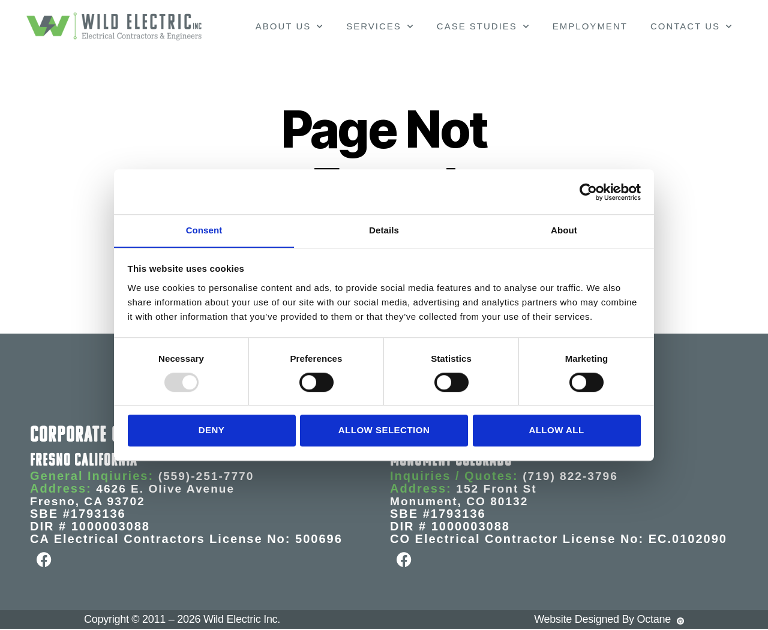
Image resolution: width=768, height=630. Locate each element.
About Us (289, 26)
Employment (590, 26)
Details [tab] (384, 230)
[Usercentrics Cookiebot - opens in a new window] (588, 191)
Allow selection (384, 430)
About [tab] (564, 230)
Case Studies (483, 26)
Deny (212, 430)
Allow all (556, 430)
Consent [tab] (204, 230)
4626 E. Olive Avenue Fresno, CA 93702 (135, 495)
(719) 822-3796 (572, 475)
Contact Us (691, 26)
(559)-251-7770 (208, 475)
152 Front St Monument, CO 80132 (465, 495)
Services (380, 26)
